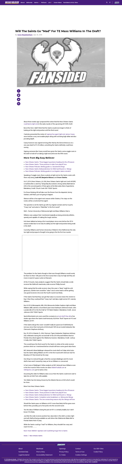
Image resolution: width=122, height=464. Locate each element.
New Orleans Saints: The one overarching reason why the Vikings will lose (50, 399)
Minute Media (12, 459)
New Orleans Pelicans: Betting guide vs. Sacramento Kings (45, 167)
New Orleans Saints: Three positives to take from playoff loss (46, 164)
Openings (62, 449)
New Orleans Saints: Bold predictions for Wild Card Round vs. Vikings (48, 169)
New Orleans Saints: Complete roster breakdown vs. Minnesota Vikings (49, 397)
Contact (78, 449)
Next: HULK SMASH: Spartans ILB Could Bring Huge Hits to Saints (45, 431)
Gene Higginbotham (25, 35)
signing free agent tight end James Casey (61, 134)
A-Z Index (62, 455)
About (21, 449)
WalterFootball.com (58, 367)
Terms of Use (79, 452)
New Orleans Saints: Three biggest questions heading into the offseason (49, 162)
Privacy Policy (64, 452)
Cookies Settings (81, 455)
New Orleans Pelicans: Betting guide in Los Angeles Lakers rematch (48, 171)
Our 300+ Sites (99, 449)
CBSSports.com (29, 370)
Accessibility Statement (44, 455)
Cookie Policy (98, 452)
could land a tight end (31, 124)
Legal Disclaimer (24, 455)
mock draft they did (64, 316)
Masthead (39, 449)
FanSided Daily (23, 452)
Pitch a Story (40, 452)
